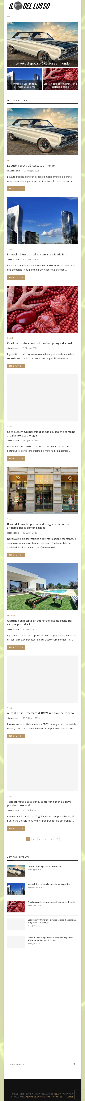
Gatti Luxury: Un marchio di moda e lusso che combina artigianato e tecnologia (52, 921)
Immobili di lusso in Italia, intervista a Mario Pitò (25, 85)
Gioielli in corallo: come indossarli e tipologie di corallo (60, 85)
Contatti (71, 1096)
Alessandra (14, 170)
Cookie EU (58, 1096)
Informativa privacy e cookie (38, 1096)
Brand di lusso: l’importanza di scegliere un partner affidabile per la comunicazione (38, 526)
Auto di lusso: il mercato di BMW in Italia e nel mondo (40, 713)
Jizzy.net (58, 1093)
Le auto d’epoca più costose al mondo (42, 63)
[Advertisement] (29, 1008)
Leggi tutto (16, 188)
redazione (14, 259)
